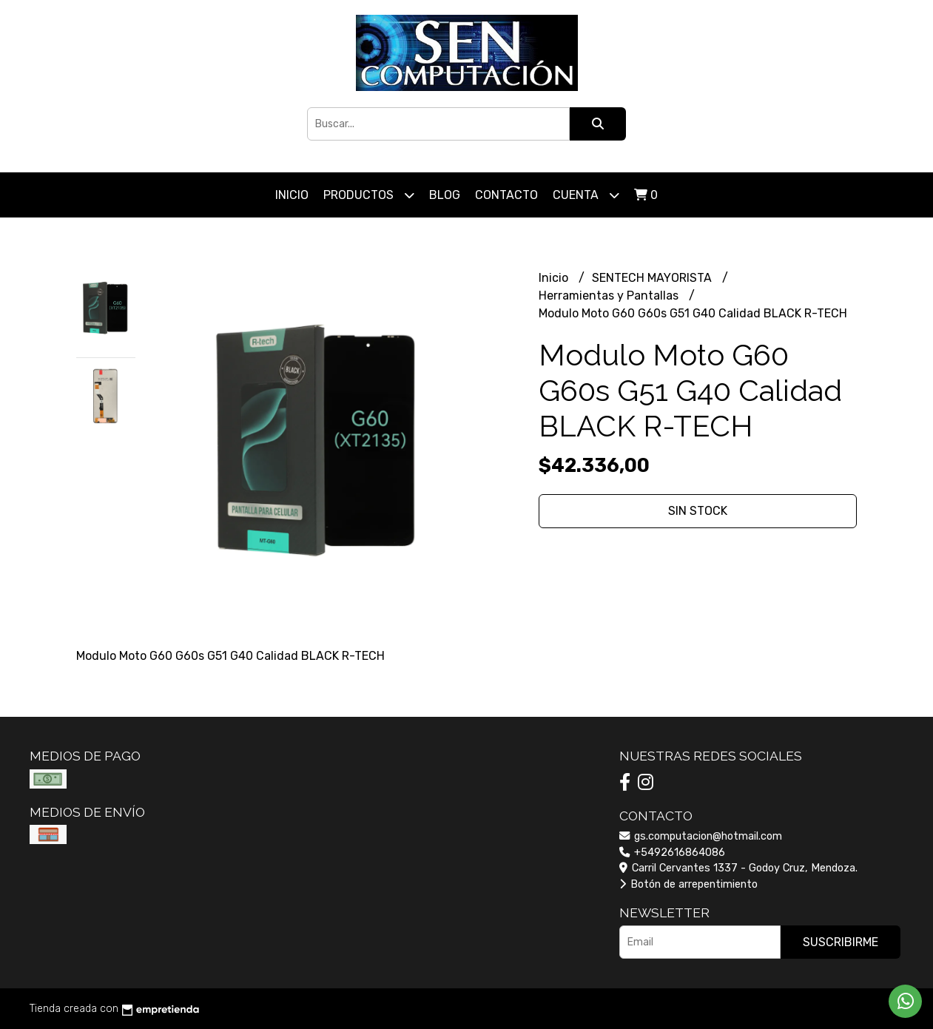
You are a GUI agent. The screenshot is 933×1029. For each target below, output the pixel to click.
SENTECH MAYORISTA (653, 278)
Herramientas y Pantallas (610, 296)
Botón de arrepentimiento (688, 884)
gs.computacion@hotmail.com (700, 836)
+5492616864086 (672, 852)
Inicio (292, 195)
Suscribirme (840, 942)
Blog (444, 195)
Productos (368, 194)
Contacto (506, 195)
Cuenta (586, 194)
